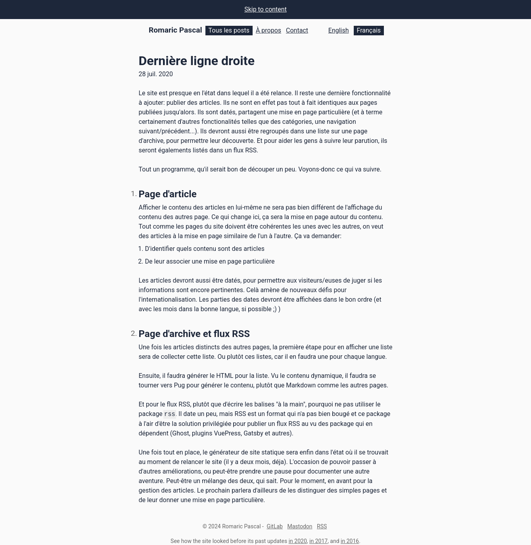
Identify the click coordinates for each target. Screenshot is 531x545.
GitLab (274, 526)
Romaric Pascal (175, 30)
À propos (268, 30)
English (338, 30)
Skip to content (265, 9)
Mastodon (299, 526)
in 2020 (298, 540)
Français (369, 30)
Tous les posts (229, 30)
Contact (297, 30)
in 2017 (318, 540)
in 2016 (350, 540)
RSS (322, 526)
